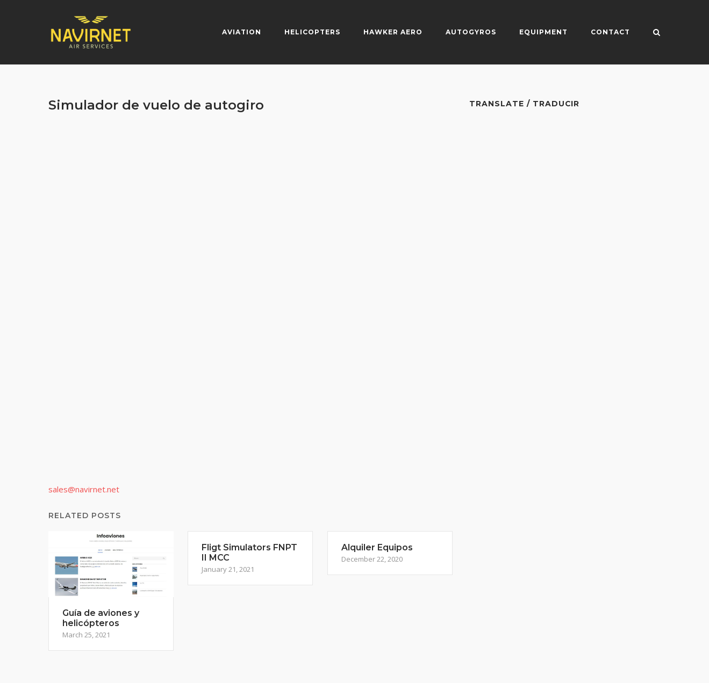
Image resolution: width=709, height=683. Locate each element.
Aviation (241, 32)
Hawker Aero (392, 32)
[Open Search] (656, 33)
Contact (610, 32)
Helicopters (312, 32)
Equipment (543, 32)
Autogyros (471, 32)
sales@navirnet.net (83, 489)
